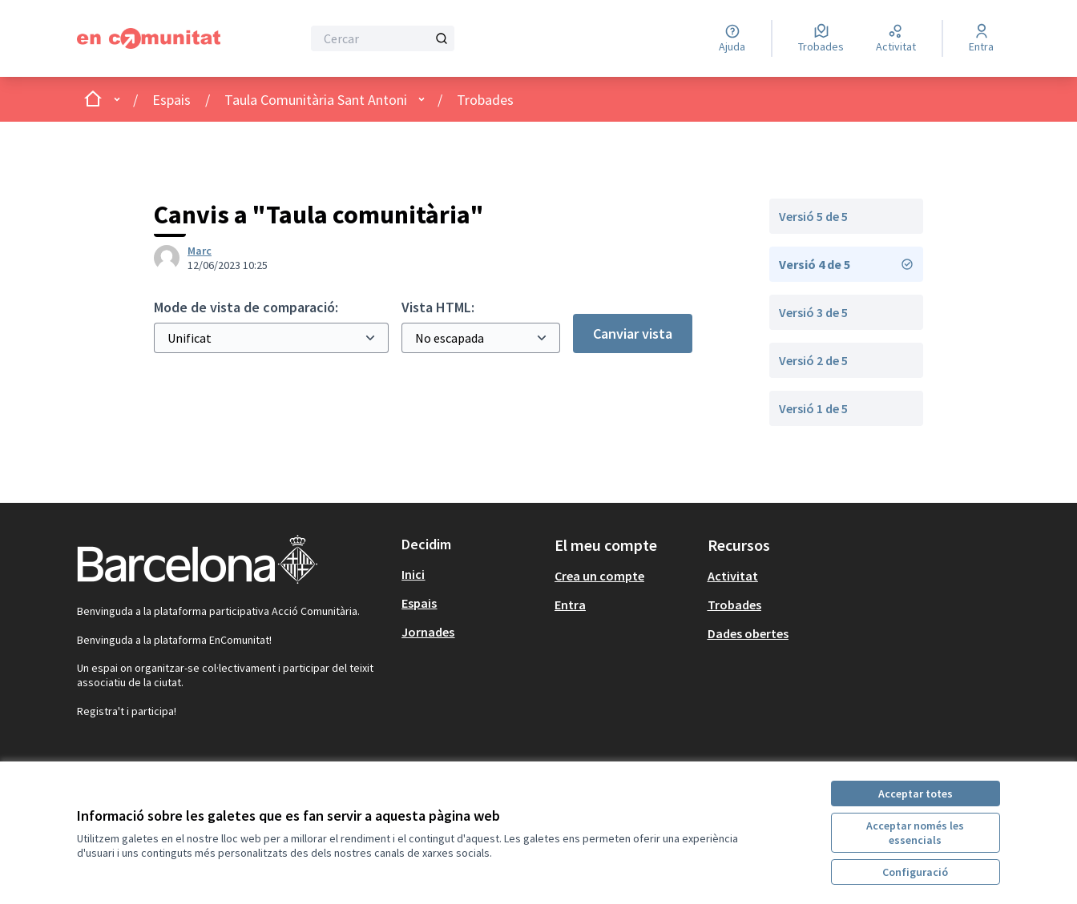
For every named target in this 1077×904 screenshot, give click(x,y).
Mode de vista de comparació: (246, 307)
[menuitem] (471, 574)
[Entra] (981, 38)
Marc (200, 250)
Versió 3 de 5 (813, 312)
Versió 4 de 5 (846, 264)
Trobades (485, 99)
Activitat (733, 576)
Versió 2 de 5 (813, 360)
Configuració (915, 872)
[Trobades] (821, 38)
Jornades (427, 632)
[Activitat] (895, 38)
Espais (171, 99)
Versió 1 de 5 (813, 408)
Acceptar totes (915, 793)
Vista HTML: (437, 307)
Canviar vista (632, 333)
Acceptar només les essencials (915, 832)
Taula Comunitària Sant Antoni (315, 99)
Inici (413, 574)
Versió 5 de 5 (813, 216)
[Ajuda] (732, 38)
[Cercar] (382, 38)
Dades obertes (748, 633)
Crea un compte (599, 576)
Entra (570, 605)
